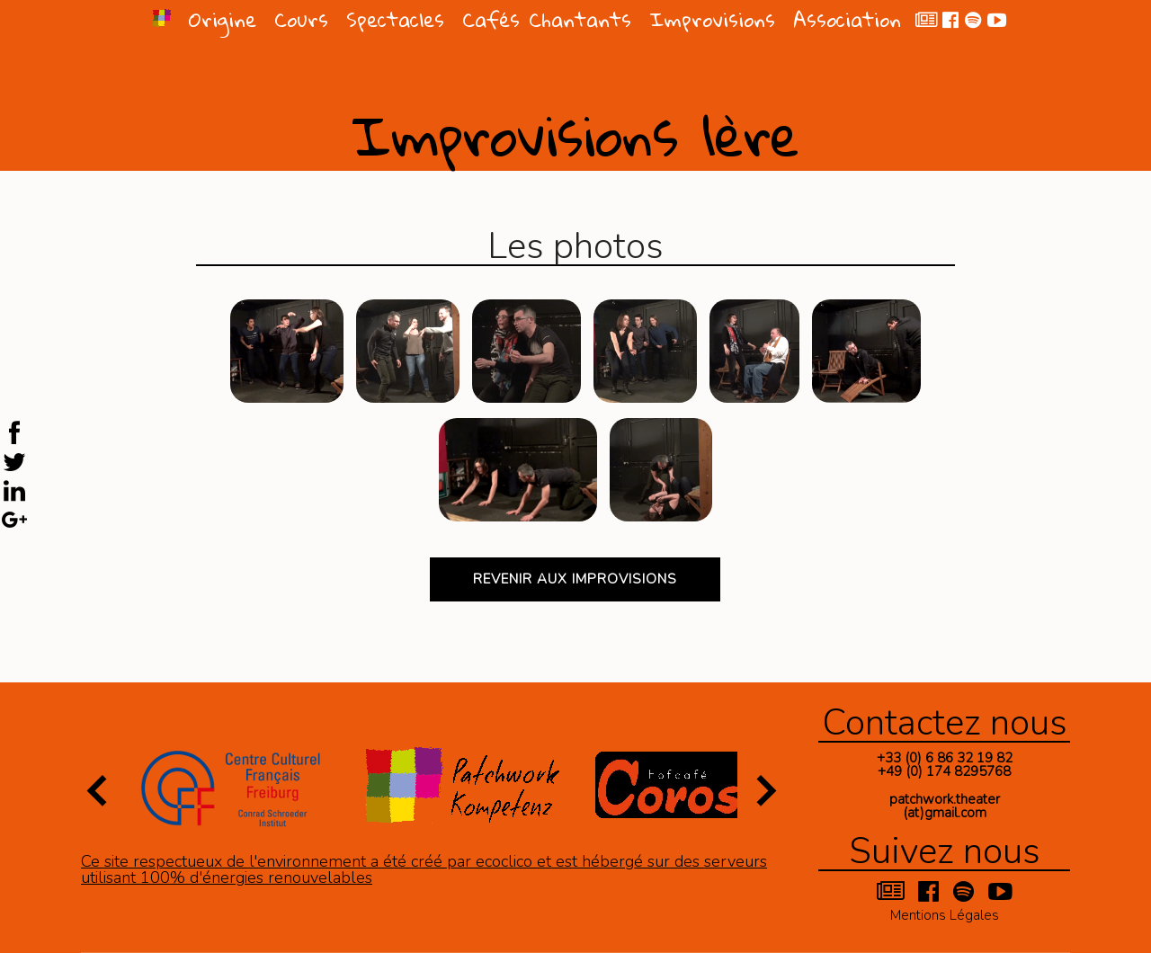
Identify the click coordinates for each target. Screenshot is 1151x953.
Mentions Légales (944, 914)
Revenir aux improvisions (575, 579)
